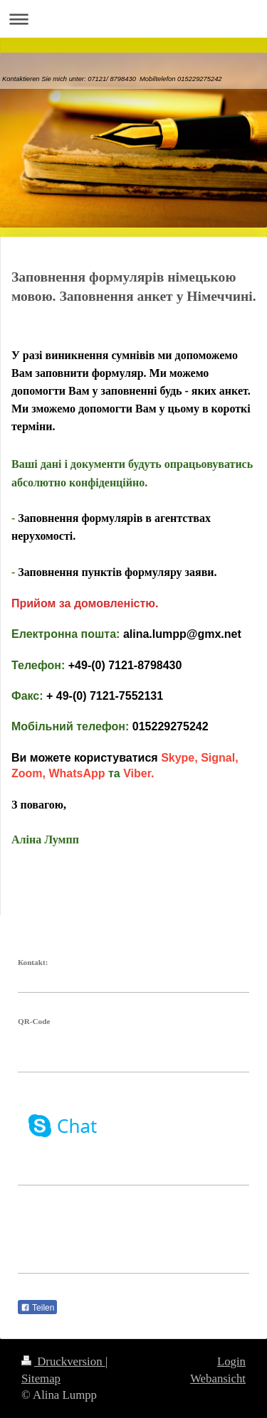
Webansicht (218, 1378)
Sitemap (41, 1378)
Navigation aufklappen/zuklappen (133, 19)
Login (231, 1361)
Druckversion (63, 1361)
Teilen (37, 1308)
